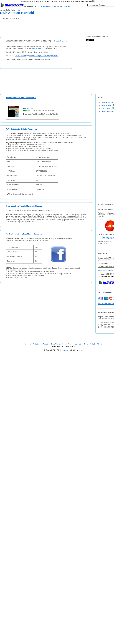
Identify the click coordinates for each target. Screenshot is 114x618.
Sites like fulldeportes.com (47, 110)
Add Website (34, 344)
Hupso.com (65, 350)
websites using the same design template (43, 56)
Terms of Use (66, 344)
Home (26, 344)
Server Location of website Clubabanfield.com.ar (24, 206)
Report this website (60, 41)
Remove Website (90, 344)
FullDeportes (28, 108)
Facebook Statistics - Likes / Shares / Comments (24, 234)
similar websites (20, 56)
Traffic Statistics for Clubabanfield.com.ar (21, 129)
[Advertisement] (48, 27)
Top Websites (44, 344)
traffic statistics (37, 48)
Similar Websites (107, 102)
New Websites (55, 344)
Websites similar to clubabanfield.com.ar (21, 98)
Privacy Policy (77, 344)
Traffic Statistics (107, 105)
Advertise (100, 344)
